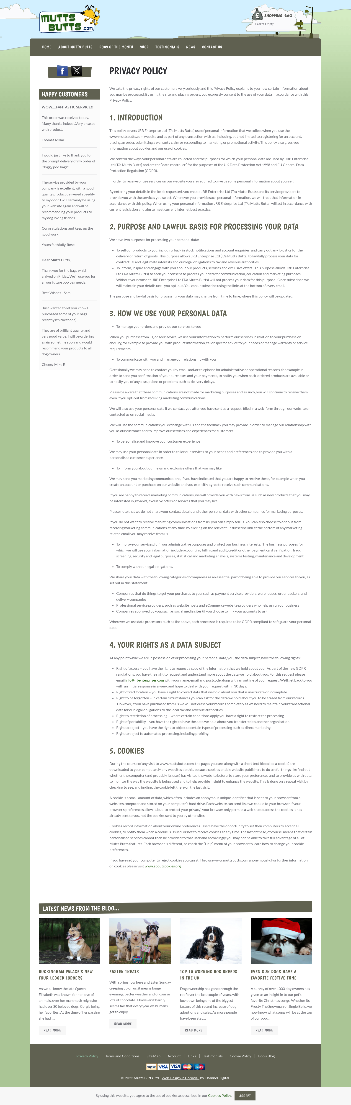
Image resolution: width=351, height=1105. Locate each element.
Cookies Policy (219, 1095)
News (190, 47)
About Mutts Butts (75, 47)
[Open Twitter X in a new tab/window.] (77, 71)
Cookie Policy (240, 1057)
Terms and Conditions (122, 1057)
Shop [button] (144, 47)
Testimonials (167, 47)
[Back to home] (69, 19)
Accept (245, 1096)
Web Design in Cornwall (180, 1079)
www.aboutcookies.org (163, 866)
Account (174, 1057)
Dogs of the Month (116, 47)
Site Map (153, 1057)
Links (192, 1057)
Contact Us (212, 47)
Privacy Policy (87, 1057)
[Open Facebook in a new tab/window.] (62, 71)
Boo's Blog (266, 1057)
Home (47, 47)
